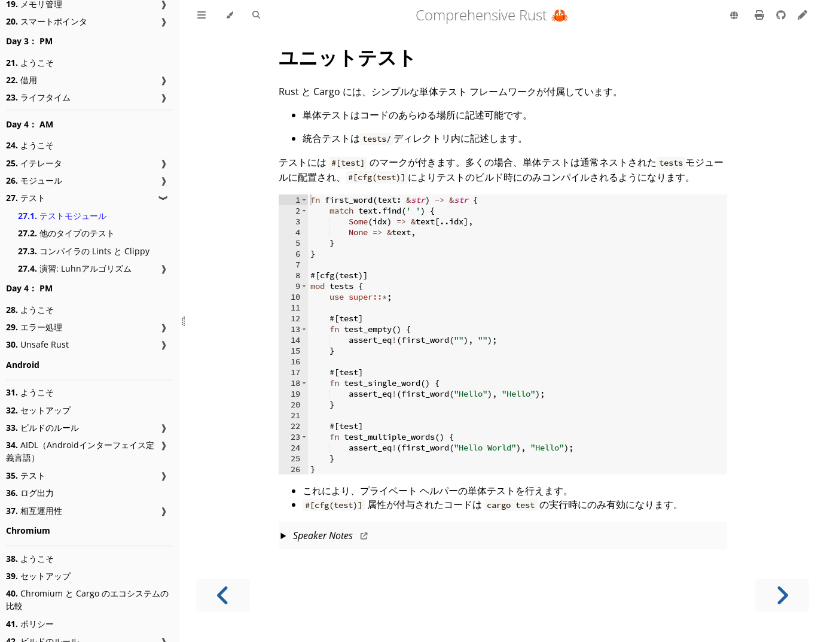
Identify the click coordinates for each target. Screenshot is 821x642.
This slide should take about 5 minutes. (503, 536)
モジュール (34, 180)
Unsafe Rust (37, 344)
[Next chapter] (782, 595)
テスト (25, 197)
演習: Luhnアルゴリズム (75, 268)
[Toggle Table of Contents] (201, 15)
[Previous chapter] (223, 595)
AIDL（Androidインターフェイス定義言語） (80, 451)
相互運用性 (34, 510)
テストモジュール (62, 215)
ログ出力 (30, 492)
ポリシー (30, 623)
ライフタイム (38, 97)
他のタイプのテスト (66, 233)
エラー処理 (34, 327)
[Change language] (734, 16)
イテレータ (34, 163)
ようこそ (30, 62)
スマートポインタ (46, 21)
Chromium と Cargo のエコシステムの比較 (87, 599)
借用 (21, 80)
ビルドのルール (42, 427)
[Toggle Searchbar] (256, 15)
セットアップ (38, 410)
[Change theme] (229, 15)
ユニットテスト (348, 57)
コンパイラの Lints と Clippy (83, 251)
